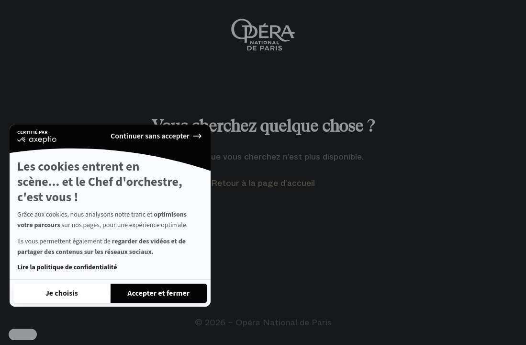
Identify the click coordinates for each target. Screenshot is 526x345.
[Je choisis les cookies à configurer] (61, 293)
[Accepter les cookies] (159, 293)
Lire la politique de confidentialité (67, 267)
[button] (23, 334)
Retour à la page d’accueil (263, 183)
